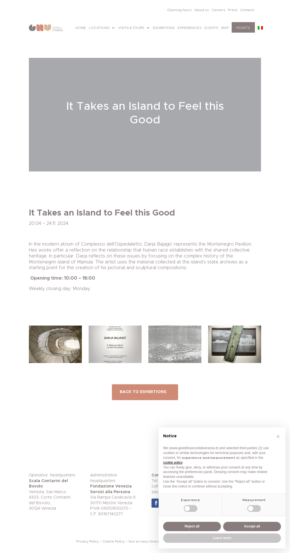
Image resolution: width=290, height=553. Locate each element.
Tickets (243, 27)
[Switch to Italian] (260, 28)
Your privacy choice (144, 541)
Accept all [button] (252, 526)
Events (211, 27)
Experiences (190, 27)
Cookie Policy (114, 541)
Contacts (247, 10)
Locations (99, 27)
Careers (218, 10)
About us (201, 10)
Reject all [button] (192, 526)
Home (80, 27)
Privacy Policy (87, 541)
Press (232, 10)
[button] (278, 436)
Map (225, 27)
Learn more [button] (222, 538)
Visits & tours (131, 27)
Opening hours (179, 10)
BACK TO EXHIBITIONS (143, 392)
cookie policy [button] (172, 463)
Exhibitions (164, 27)
